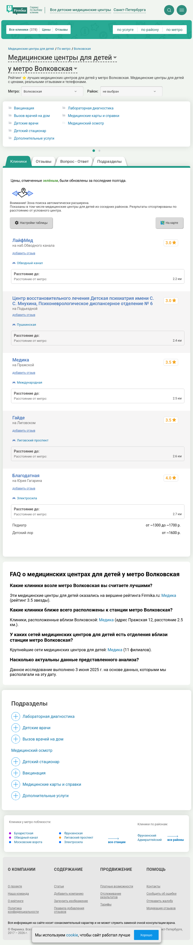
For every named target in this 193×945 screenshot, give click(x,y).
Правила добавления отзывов (69, 910)
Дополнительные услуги (34, 138)
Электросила (27, 498)
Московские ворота (25, 842)
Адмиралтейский (149, 840)
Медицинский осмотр (32, 750)
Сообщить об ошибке (161, 893)
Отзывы (61, 29)
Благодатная (25, 475)
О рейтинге (15, 901)
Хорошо (146, 935)
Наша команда (18, 893)
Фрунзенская (71, 833)
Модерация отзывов (161, 908)
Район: (92, 91)
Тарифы (106, 904)
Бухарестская (21, 833)
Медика (20, 359)
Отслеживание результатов (110, 895)
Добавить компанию (68, 893)
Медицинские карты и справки (52, 784)
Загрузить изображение (71, 901)
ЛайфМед (22, 240)
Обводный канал (30, 263)
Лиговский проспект (33, 440)
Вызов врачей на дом (32, 116)
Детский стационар (30, 131)
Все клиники (23, 29)
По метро (64, 49)
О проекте (15, 886)
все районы (175, 838)
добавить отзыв (23, 253)
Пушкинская (26, 324)
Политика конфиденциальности (23, 910)
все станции (116, 841)
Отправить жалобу (160, 901)
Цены (46, 29)
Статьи (59, 886)
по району (150, 29)
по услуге (125, 29)
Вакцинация (24, 108)
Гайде (18, 417)
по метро (174, 29)
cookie (72, 935)
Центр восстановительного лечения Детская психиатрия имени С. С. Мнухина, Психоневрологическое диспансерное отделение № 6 (83, 301)
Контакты (153, 886)
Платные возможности (116, 886)
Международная (29, 382)
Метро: (14, 91)
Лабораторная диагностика (49, 716)
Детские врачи (26, 123)
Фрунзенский (146, 835)
